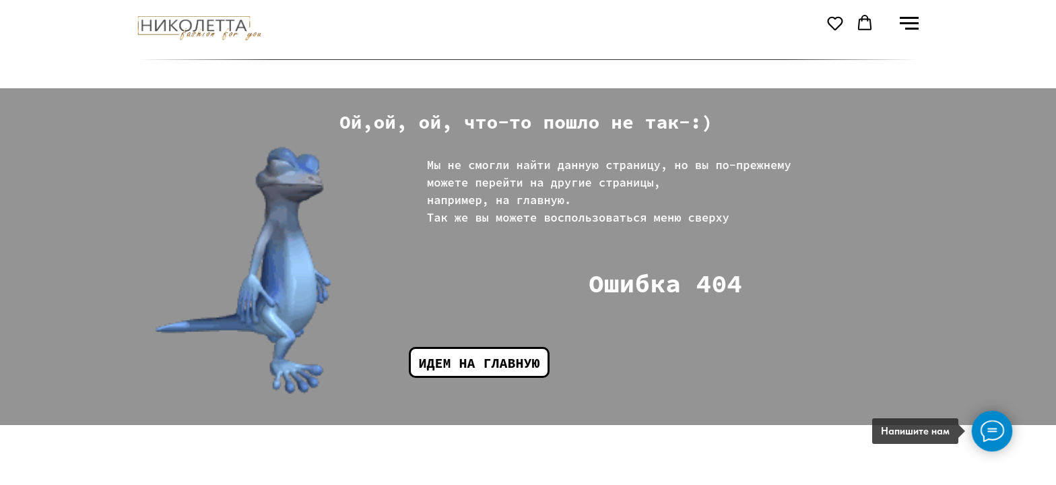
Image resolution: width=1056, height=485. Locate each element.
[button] (835, 23)
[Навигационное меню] (909, 23)
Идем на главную (479, 362)
